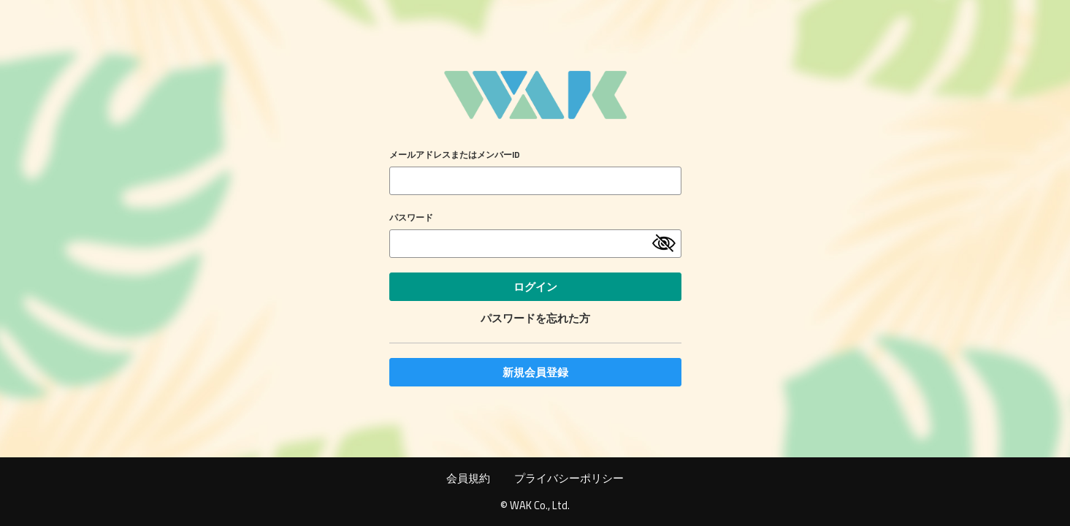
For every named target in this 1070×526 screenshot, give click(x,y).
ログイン (535, 287)
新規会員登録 (535, 372)
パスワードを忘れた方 (535, 318)
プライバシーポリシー (569, 478)
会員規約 (468, 478)
